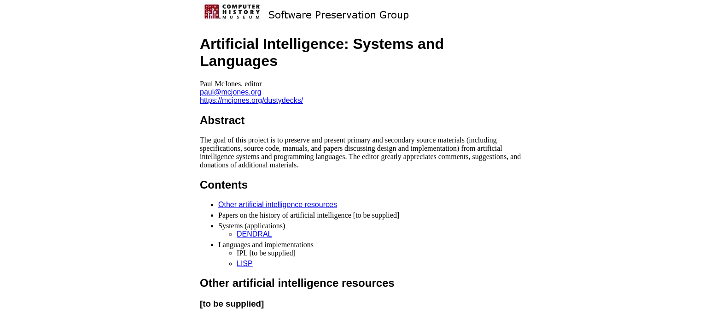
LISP (245, 263)
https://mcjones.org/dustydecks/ (251, 100)
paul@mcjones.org (231, 92)
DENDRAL (254, 234)
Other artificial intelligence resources (277, 204)
